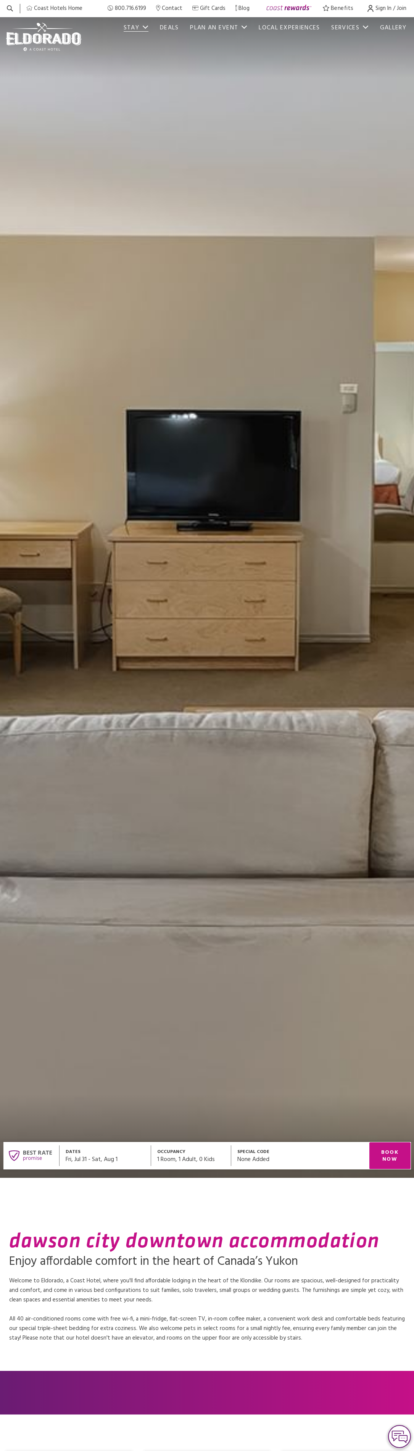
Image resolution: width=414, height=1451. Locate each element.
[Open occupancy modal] (191, 1155)
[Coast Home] (54, 8)
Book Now (390, 1156)
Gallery (393, 28)
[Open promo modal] (300, 1155)
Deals (169, 28)
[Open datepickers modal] (105, 1155)
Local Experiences (289, 28)
